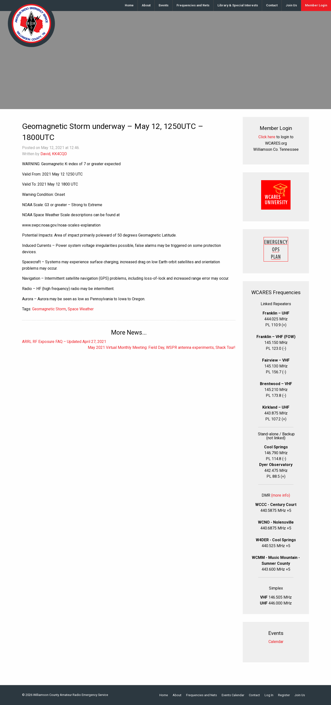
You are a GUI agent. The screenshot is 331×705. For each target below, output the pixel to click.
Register (284, 695)
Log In (269, 695)
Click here (266, 137)
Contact (272, 5)
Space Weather (81, 309)
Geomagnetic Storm (49, 309)
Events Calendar (233, 695)
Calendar (275, 641)
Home (129, 5)
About (146, 5)
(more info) (280, 495)
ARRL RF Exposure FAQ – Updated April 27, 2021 (64, 341)
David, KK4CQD (53, 153)
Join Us (291, 5)
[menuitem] (129, 5)
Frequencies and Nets (193, 5)
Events (163, 5)
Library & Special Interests (237, 5)
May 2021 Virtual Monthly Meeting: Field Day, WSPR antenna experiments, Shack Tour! (161, 347)
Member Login (316, 5)
